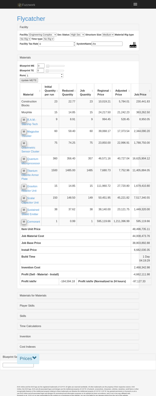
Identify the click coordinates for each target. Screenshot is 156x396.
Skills (23, 316)
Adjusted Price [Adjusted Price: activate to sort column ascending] (121, 92)
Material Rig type (124, 34)
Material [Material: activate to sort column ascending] (28, 94)
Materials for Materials (33, 295)
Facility (24, 27)
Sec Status (63, 34)
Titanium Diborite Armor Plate (30, 175)
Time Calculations (30, 326)
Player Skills (27, 305)
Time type (36, 39)
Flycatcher (31, 18)
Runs (23, 75)
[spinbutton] (55, 44)
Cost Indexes (28, 346)
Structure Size (93, 34)
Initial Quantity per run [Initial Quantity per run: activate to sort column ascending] (50, 90)
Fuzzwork (26, 5)
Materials (25, 57)
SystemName (84, 43)
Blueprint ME (27, 65)
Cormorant (33, 221)
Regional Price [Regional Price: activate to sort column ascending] (103, 92)
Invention (25, 336)
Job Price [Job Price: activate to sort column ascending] (140, 94)
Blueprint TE (27, 70)
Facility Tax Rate (29, 43)
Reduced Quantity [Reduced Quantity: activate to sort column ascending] (68, 92)
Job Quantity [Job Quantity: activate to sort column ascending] (85, 92)
